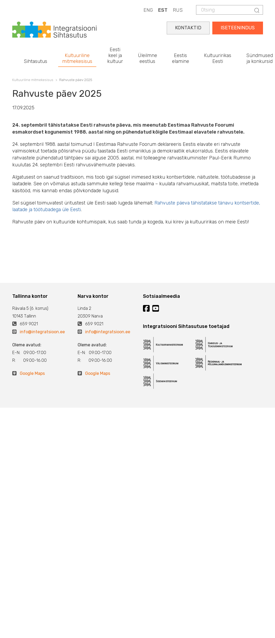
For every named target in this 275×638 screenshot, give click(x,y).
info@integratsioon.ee (42, 331)
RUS (178, 10)
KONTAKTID (188, 28)
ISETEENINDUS (238, 28)
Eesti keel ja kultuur (115, 55)
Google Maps (32, 373)
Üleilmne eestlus (147, 58)
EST (163, 10)
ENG (148, 10)
